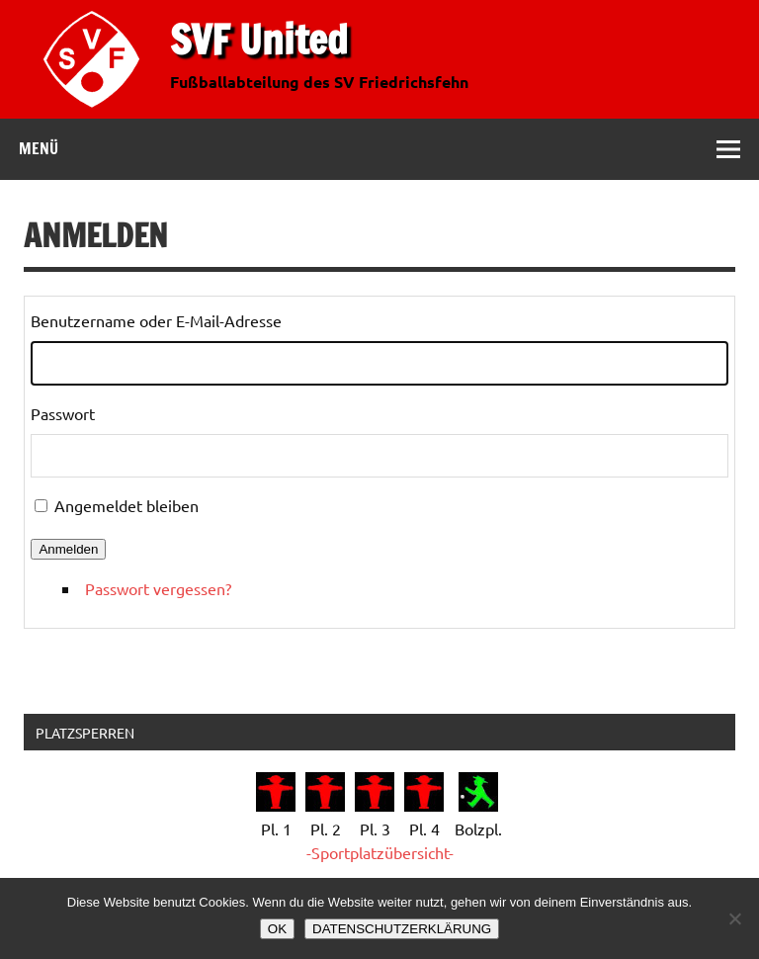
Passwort (63, 413)
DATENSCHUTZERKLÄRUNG (401, 928)
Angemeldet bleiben (126, 505)
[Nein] (734, 918)
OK (277, 928)
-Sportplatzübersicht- (380, 852)
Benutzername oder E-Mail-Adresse (156, 320)
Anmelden (68, 549)
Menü (38, 148)
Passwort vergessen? (158, 588)
